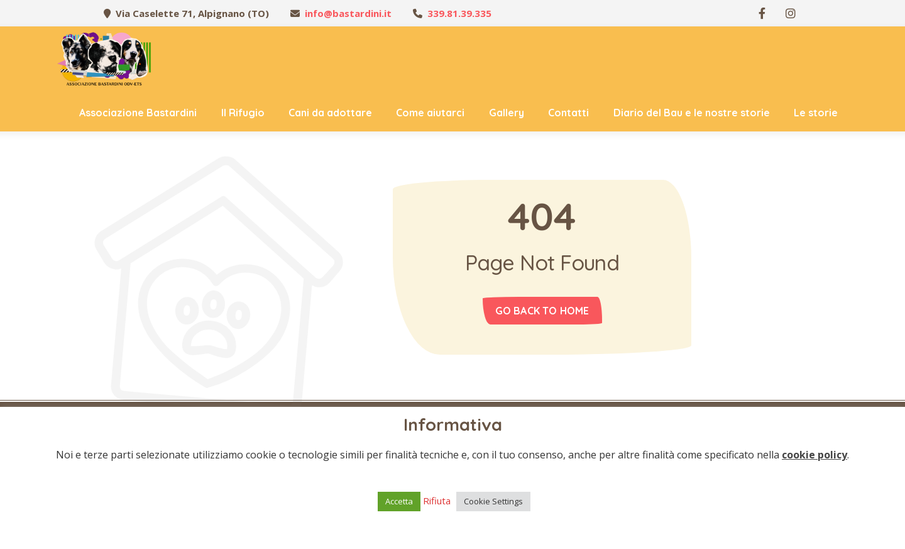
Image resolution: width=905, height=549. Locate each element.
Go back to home (542, 310)
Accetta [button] (399, 501)
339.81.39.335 (459, 13)
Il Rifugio (243, 112)
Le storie (816, 112)
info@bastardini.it (348, 13)
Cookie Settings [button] (493, 501)
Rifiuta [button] (437, 500)
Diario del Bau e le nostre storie (691, 112)
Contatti (568, 112)
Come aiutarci (430, 112)
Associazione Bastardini (138, 112)
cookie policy (814, 455)
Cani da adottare (330, 112)
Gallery (506, 112)
